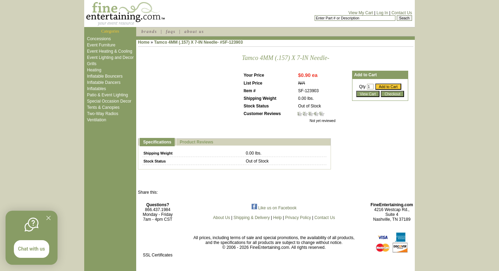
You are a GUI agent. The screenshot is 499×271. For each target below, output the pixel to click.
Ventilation (96, 119)
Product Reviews (196, 142)
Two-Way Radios (102, 113)
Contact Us (402, 12)
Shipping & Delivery (252, 217)
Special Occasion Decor (109, 101)
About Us (221, 217)
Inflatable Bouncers (105, 76)
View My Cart (361, 12)
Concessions (99, 38)
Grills (91, 63)
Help (277, 217)
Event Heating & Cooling (109, 51)
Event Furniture (101, 45)
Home (143, 42)
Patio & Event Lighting (107, 95)
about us (194, 31)
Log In (382, 12)
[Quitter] (48, 218)
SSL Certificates (158, 255)
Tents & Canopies (103, 107)
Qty (362, 86)
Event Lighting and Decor (110, 57)
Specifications (157, 142)
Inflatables (96, 88)
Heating (94, 70)
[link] (157, 240)
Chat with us (31, 249)
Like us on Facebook (274, 208)
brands (149, 31)
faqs (171, 31)
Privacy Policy (298, 217)
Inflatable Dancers (104, 82)
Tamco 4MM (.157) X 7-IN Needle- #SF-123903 (198, 42)
